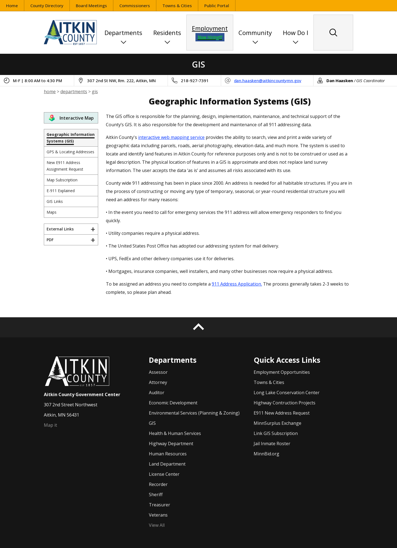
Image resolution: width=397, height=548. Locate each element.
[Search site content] (333, 32)
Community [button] (255, 32)
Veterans (158, 515)
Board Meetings (91, 5)
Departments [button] (123, 32)
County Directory (46, 5)
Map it (50, 425)
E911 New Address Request (282, 413)
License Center (164, 474)
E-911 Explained (61, 190)
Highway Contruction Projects (284, 403)
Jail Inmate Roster (272, 443)
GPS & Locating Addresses (70, 151)
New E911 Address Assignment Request (65, 166)
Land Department (167, 464)
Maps (52, 212)
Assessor (158, 372)
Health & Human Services (175, 433)
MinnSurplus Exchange (277, 423)
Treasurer (159, 505)
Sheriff (156, 494)
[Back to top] (198, 327)
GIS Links (55, 201)
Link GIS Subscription (276, 433)
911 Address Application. (237, 284)
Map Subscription (62, 179)
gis (95, 91)
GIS (152, 423)
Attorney (158, 382)
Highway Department (171, 443)
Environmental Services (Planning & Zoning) (194, 413)
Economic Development (173, 403)
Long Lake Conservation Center (287, 392)
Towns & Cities (177, 5)
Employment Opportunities (282, 372)
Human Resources (168, 454)
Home (12, 5)
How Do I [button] (295, 32)
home (50, 91)
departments (73, 91)
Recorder (158, 484)
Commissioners (134, 5)
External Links (60, 229)
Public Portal (219, 6)
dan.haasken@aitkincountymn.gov (267, 80)
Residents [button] (167, 32)
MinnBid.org (266, 454)
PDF (50, 239)
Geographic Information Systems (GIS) (71, 138)
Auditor (156, 392)
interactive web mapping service (171, 137)
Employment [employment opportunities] (210, 32)
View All (157, 525)
